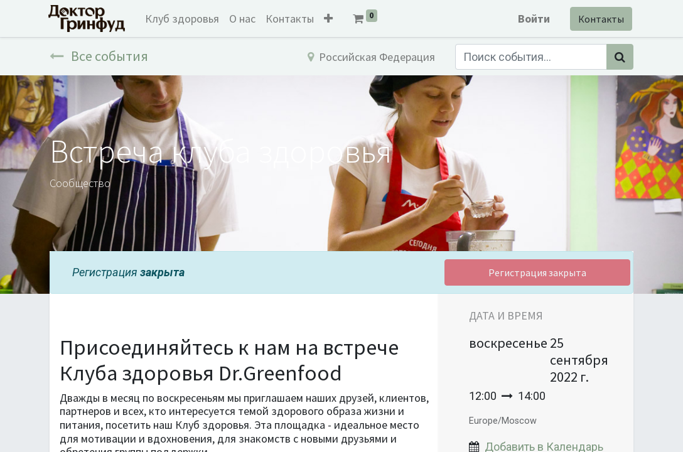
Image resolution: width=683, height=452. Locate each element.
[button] (329, 18)
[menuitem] (183, 18)
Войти (533, 18)
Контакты (600, 19)
